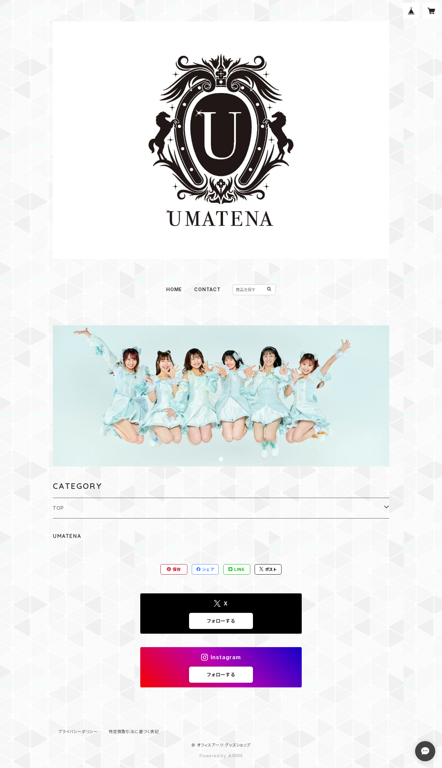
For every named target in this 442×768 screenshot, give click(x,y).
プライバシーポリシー (78, 731)
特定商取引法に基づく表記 (134, 731)
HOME (174, 289)
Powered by (221, 755)
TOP (58, 508)
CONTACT (207, 289)
